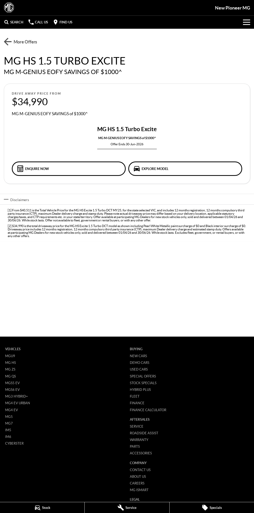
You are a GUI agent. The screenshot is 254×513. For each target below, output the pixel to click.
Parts (135, 446)
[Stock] (42, 507)
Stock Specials (143, 383)
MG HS (10, 363)
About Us (138, 476)
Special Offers (143, 376)
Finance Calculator (148, 410)
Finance (137, 403)
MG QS (10, 376)
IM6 (8, 437)
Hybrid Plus (140, 390)
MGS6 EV (12, 390)
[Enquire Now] (69, 168)
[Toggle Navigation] (246, 22)
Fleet (135, 396)
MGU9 (10, 356)
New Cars (138, 356)
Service (136, 426)
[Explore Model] (185, 168)
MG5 (9, 417)
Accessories (141, 453)
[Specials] (212, 507)
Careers (137, 483)
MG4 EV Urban (17, 403)
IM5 (8, 430)
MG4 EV (11, 410)
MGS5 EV (12, 383)
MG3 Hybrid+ (16, 396)
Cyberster (14, 443)
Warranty (139, 440)
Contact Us (140, 470)
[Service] (127, 507)
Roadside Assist (144, 433)
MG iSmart (139, 490)
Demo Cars (139, 363)
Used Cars (139, 369)
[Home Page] (9, 7)
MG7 (9, 423)
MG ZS (10, 369)
